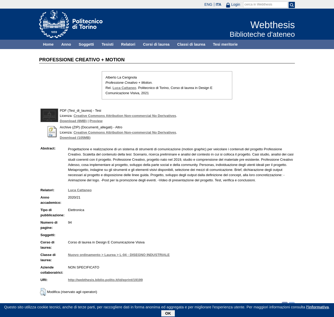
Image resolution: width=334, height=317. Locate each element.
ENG (208, 4)
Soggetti (86, 44)
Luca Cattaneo (124, 88)
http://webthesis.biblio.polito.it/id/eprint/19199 (105, 280)
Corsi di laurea (156, 44)
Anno (66, 44)
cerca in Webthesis (258, 4)
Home (48, 44)
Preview (96, 121)
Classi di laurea (191, 44)
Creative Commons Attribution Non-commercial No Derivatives (125, 116)
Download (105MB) (75, 138)
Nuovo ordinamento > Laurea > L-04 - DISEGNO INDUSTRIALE (119, 255)
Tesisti (107, 44)
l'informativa (317, 308)
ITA (219, 4)
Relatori (128, 44)
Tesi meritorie (225, 44)
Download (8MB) (73, 121)
